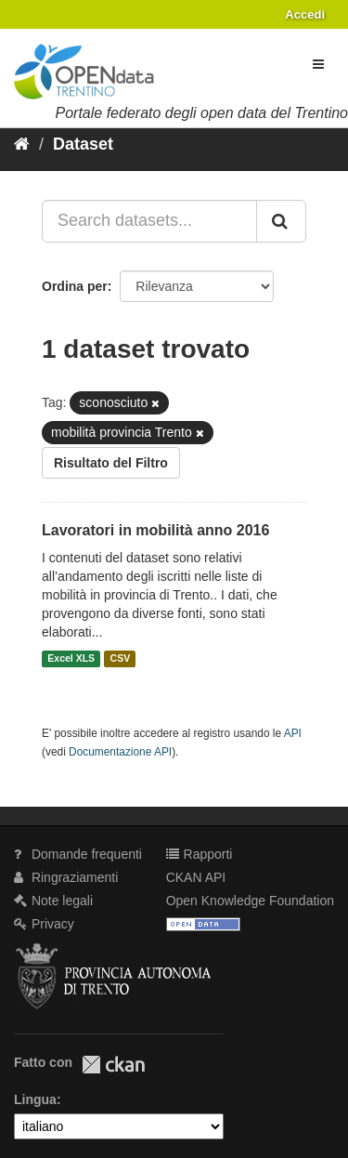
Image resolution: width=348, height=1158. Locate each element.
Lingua (35, 1099)
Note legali (53, 900)
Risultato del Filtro (111, 462)
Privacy (44, 923)
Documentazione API (120, 751)
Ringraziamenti (66, 877)
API (293, 733)
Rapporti (199, 854)
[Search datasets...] (149, 221)
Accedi (305, 14)
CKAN (113, 1064)
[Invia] (281, 221)
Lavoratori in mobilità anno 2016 (155, 530)
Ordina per (75, 286)
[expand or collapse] (318, 64)
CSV (120, 659)
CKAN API (196, 877)
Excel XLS (71, 659)
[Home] (22, 144)
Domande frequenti (78, 854)
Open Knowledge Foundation (250, 900)
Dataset (83, 144)
